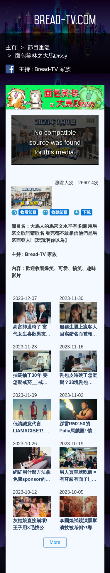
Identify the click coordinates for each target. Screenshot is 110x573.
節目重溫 (39, 47)
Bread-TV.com (55, 20)
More (55, 542)
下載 (86, 212)
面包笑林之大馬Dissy (41, 56)
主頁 (11, 47)
